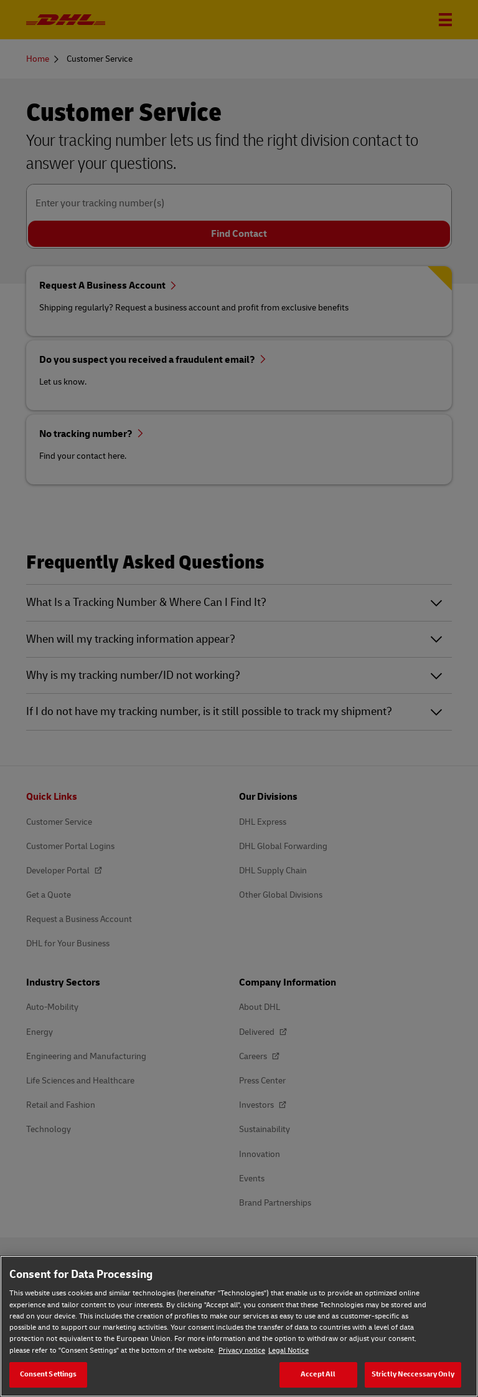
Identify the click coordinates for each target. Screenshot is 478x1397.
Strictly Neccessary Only (413, 1374)
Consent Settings (48, 1374)
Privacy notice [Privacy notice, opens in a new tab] (241, 1350)
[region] (239, 1326)
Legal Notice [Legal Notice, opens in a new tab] (288, 1350)
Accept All (318, 1374)
